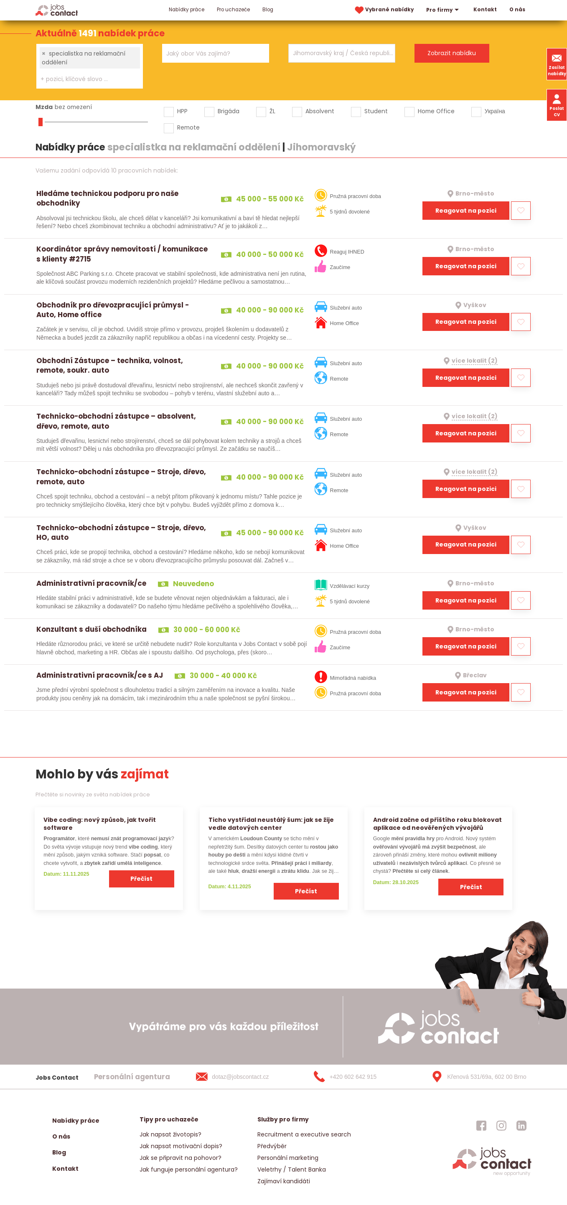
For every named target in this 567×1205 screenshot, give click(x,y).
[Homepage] (57, 10)
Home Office (436, 111)
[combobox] (89, 66)
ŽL (272, 111)
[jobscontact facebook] (481, 1126)
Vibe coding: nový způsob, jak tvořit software (99, 824)
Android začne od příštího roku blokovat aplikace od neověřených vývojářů (437, 824)
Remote (188, 127)
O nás (517, 9)
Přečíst (141, 879)
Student (376, 111)
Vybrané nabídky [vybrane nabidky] (383, 10)
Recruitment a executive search (304, 1134)
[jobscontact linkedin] (521, 1126)
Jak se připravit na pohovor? (180, 1158)
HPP (182, 111)
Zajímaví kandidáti (283, 1181)
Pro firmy (443, 10)
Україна (495, 111)
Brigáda (228, 111)
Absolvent (319, 111)
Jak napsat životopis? (170, 1134)
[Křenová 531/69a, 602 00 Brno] (476, 1077)
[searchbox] (84, 79)
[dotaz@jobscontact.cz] (241, 1077)
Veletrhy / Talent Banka (291, 1169)
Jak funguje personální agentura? (189, 1169)
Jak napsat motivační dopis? (181, 1146)
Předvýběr (272, 1146)
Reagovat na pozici (465, 210)
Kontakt (485, 9)
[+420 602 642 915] (358, 1077)
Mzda (44, 107)
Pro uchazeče (233, 9)
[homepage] (492, 1175)
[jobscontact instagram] (501, 1126)
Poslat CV (556, 104)
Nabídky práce (186, 9)
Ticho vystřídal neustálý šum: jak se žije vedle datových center (271, 824)
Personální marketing (287, 1158)
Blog (267, 9)
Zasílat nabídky (557, 63)
